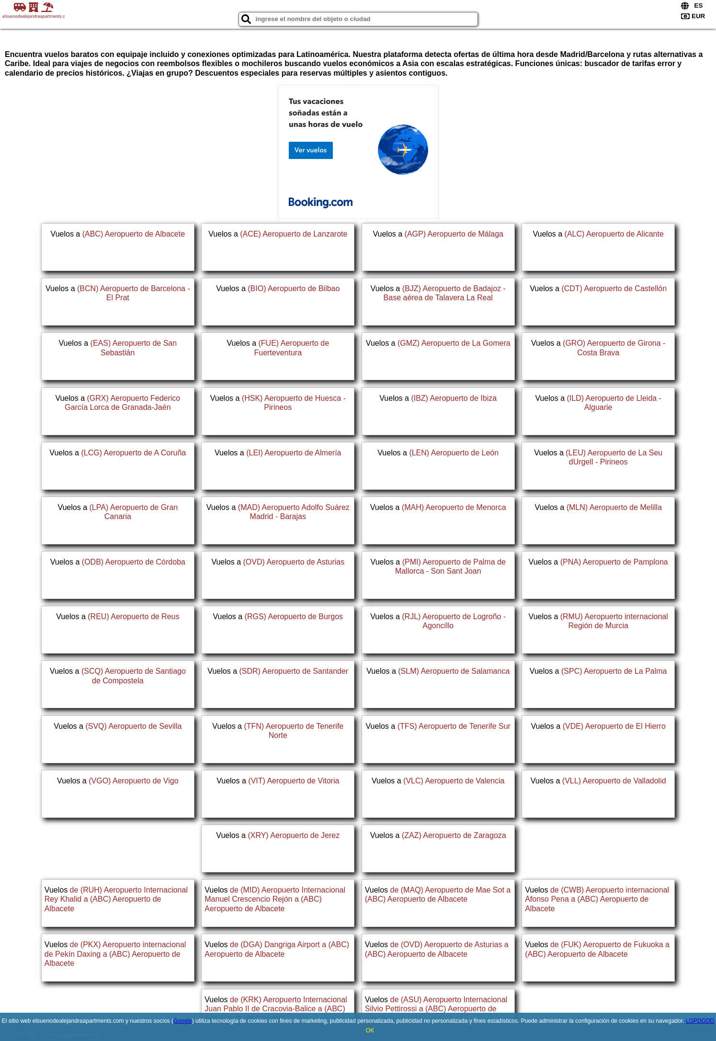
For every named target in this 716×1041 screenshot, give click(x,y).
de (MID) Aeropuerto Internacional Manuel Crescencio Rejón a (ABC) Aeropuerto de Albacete (275, 899)
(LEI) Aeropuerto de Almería (293, 453)
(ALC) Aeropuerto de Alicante (614, 234)
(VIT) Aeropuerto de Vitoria (293, 781)
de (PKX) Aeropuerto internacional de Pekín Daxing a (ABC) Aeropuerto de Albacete (115, 953)
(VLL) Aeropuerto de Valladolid (614, 781)
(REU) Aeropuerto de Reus (133, 616)
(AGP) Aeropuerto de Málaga (454, 234)
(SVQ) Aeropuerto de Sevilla (133, 726)
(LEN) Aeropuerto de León (454, 453)
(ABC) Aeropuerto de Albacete (133, 234)
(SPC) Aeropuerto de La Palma (614, 671)
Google (182, 1021)
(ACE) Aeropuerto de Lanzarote (293, 234)
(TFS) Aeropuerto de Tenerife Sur (454, 726)
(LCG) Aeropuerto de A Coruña (133, 453)
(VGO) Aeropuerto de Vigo (133, 781)
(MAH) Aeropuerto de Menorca (454, 507)
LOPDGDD (700, 1021)
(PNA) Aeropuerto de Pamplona (614, 562)
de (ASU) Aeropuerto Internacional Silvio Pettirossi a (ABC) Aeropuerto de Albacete (436, 1009)
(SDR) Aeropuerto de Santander (293, 671)
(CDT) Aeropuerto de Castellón (614, 288)
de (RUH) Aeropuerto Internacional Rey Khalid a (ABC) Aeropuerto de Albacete (116, 899)
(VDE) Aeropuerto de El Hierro (614, 726)
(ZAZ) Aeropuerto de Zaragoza (454, 835)
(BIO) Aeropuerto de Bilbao (294, 288)
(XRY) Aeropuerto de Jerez (294, 835)
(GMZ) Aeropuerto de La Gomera (454, 343)
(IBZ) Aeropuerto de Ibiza (454, 398)
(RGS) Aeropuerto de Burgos (294, 616)
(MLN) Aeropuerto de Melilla (614, 507)
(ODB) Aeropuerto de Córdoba (133, 562)
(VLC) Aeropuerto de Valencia (453, 781)
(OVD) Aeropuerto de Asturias (294, 562)
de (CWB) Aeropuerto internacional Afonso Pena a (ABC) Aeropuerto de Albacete (597, 899)
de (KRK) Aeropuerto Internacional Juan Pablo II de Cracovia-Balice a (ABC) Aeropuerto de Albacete (276, 1009)
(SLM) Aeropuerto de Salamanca (454, 671)
